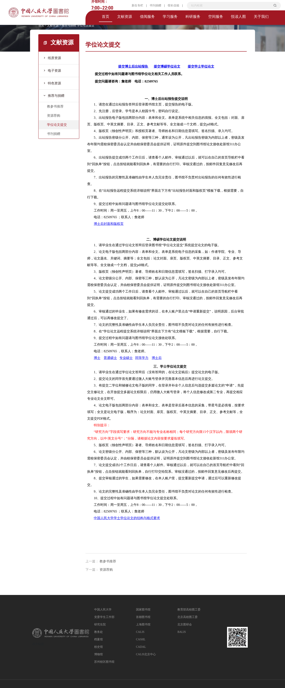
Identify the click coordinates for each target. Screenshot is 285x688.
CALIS (140, 631)
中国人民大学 (103, 609)
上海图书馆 (143, 624)
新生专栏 (137, 5)
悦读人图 (238, 17)
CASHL (141, 639)
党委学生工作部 (104, 617)
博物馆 (98, 654)
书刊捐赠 (155, 5)
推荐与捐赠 (69, 25)
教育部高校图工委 (189, 609)
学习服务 (170, 17)
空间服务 (215, 17)
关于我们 (261, 17)
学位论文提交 (85, 25)
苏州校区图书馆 (104, 661)
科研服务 (192, 17)
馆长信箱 (173, 5)
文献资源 (124, 17)
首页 (105, 17)
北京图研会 (184, 624)
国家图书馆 (143, 609)
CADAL (141, 646)
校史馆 (98, 646)
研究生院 (100, 624)
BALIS (181, 631)
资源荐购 (53, 115)
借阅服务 (147, 17)
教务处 (98, 631)
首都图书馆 (143, 617)
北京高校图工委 (187, 617)
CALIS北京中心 (146, 654)
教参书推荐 (55, 106)
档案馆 (98, 639)
